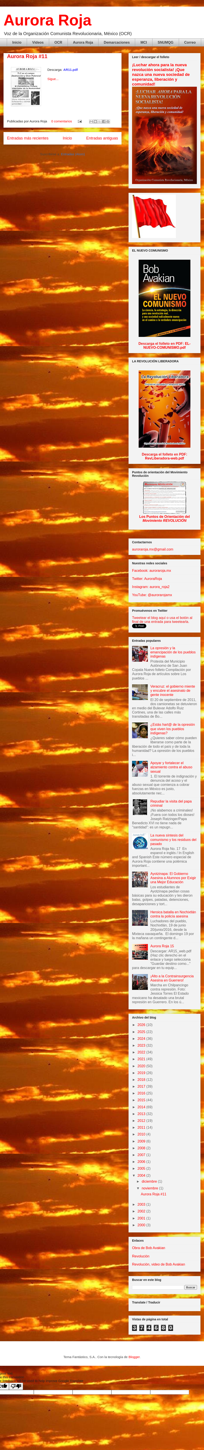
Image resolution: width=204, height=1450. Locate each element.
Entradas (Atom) (73, 154)
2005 (142, 1168)
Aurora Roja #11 (27, 56)
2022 (142, 1052)
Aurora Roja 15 (162, 946)
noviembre (150, 1188)
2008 (142, 1148)
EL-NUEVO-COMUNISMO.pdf (167, 345)
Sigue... (53, 79)
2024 (142, 1039)
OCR (58, 42)
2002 (142, 1211)
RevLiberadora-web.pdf (164, 458)
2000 (142, 1225)
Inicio (16, 42)
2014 (142, 1107)
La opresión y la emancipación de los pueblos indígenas (172, 652)
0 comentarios (61, 121)
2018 (142, 1080)
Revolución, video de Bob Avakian (158, 1264)
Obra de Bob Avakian (148, 1248)
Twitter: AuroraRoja (147, 579)
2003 (142, 1204)
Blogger (134, 1357)
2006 (142, 1162)
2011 (142, 1127)
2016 (142, 1093)
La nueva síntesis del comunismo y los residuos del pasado (173, 839)
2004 (142, 1175)
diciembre (150, 1181)
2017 (142, 1086)
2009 (142, 1141)
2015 (142, 1100)
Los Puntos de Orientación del (164, 518)
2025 (142, 1032)
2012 (142, 1121)
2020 (142, 1066)
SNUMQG (166, 42)
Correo (190, 42)
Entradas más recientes (27, 138)
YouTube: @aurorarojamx (152, 595)
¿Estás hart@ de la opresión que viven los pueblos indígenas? (172, 729)
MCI (143, 42)
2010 (142, 1134)
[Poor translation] (16, 1386)
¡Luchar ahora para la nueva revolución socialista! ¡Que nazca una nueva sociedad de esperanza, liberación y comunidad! (161, 74)
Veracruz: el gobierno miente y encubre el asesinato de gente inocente (172, 691)
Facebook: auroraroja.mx (151, 570)
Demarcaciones (117, 42)
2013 (142, 1114)
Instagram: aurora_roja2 (151, 587)
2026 (142, 1025)
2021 (142, 1059)
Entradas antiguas (102, 138)
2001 (142, 1218)
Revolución (140, 1256)
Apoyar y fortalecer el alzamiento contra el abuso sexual (171, 767)
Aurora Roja (47, 20)
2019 (142, 1073)
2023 (142, 1045)
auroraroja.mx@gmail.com (152, 549)
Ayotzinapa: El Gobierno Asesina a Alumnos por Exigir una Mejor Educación (173, 878)
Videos (38, 42)
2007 (142, 1155)
